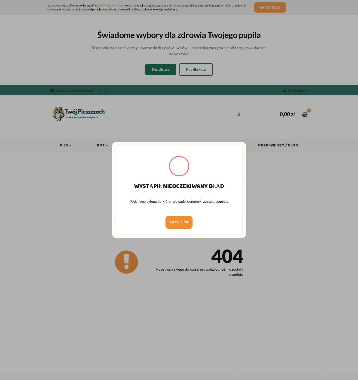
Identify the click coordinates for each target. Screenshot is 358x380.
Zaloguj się (179, 222)
